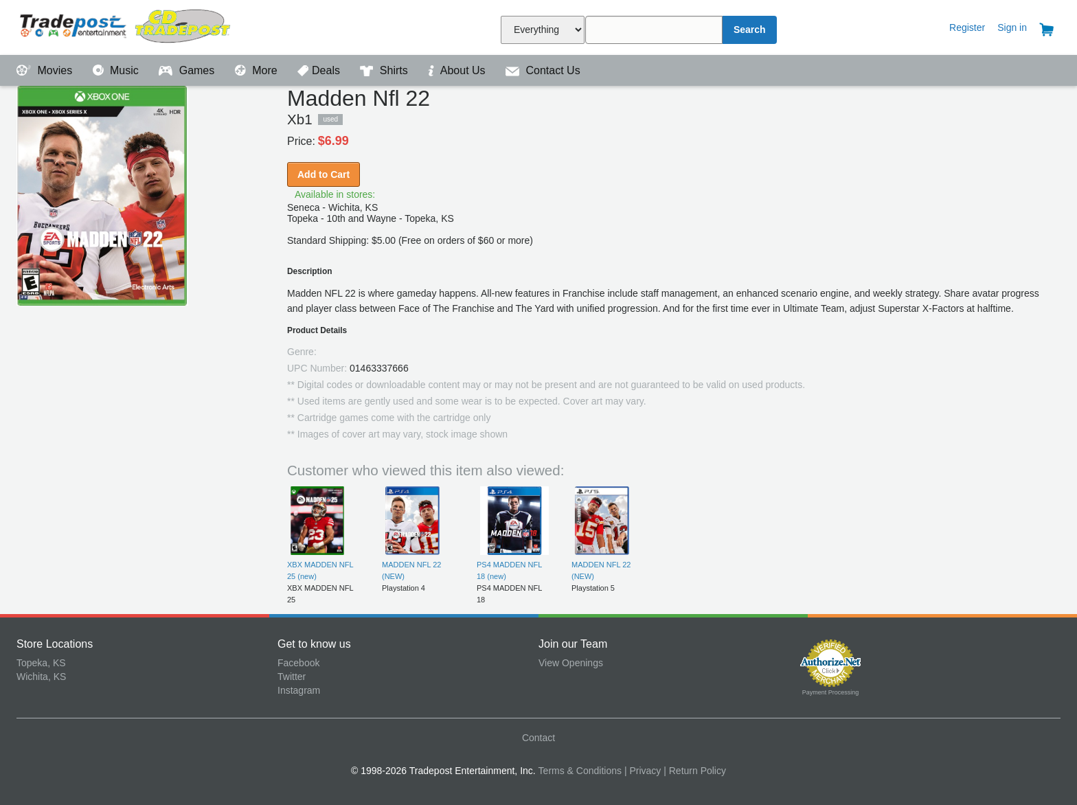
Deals (320, 70)
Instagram (298, 690)
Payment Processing (830, 692)
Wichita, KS (41, 676)
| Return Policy (695, 770)
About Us (458, 70)
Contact (538, 737)
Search (750, 29)
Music (117, 70)
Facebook (298, 662)
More (257, 70)
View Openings (570, 662)
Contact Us (543, 70)
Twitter (291, 676)
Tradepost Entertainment (146, 26)
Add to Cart (323, 174)
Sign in (1012, 27)
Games (188, 70)
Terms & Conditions (580, 770)
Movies (46, 70)
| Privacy (642, 770)
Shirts (385, 70)
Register (967, 27)
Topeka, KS (41, 662)
